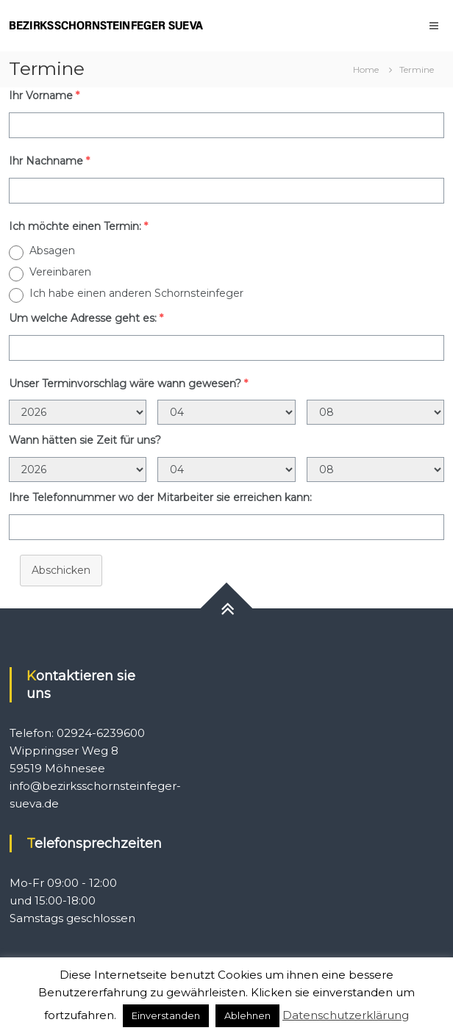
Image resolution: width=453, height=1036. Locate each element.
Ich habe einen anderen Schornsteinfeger (136, 293)
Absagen (52, 250)
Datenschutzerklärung (345, 1015)
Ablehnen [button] (247, 1015)
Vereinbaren (60, 271)
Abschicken (61, 570)
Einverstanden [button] (166, 1015)
